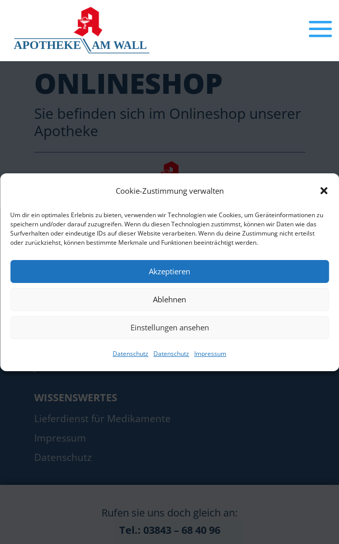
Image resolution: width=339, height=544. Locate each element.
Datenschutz (130, 353)
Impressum (210, 353)
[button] (324, 191)
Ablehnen (169, 299)
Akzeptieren (169, 271)
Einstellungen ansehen (170, 327)
